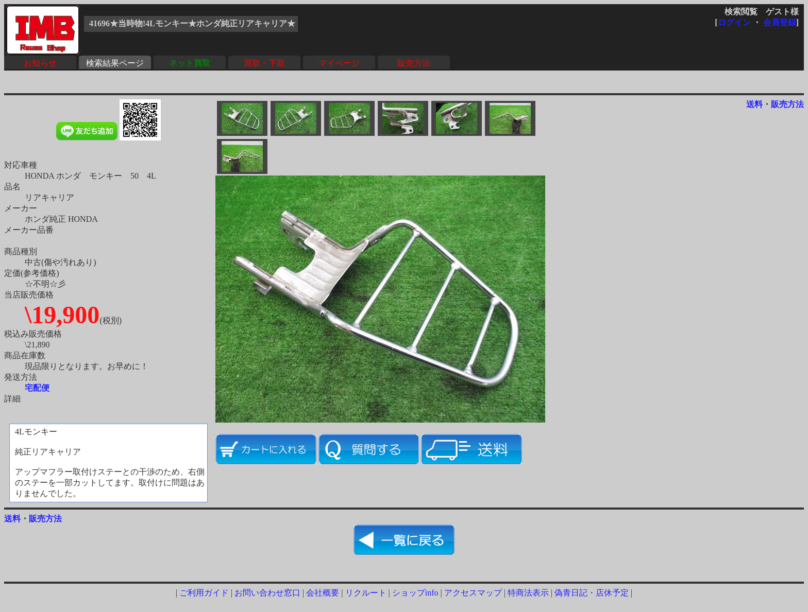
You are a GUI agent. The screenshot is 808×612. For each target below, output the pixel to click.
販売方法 (413, 63)
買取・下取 (264, 63)
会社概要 (322, 592)
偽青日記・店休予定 (591, 592)
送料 (754, 104)
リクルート (365, 592)
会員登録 (779, 22)
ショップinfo (415, 592)
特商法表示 (528, 592)
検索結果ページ (115, 63)
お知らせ (40, 63)
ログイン (734, 22)
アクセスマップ (473, 592)
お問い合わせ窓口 (267, 592)
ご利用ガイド (204, 592)
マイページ (339, 63)
